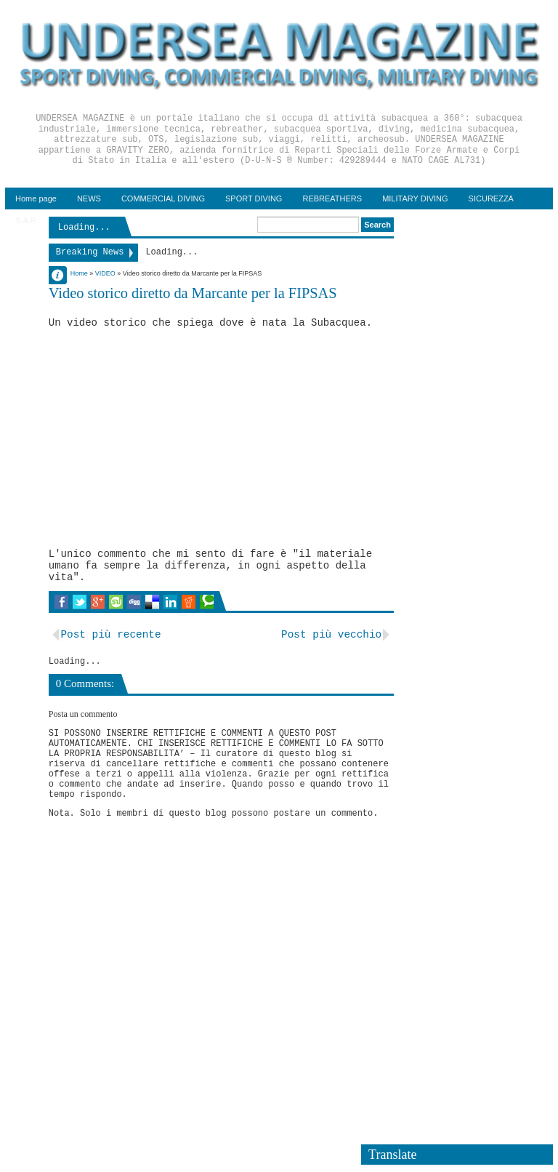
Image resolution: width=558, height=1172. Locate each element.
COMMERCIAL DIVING (163, 198)
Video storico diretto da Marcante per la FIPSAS (193, 293)
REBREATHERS (332, 198)
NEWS (89, 198)
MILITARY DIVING (415, 198)
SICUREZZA (491, 198)
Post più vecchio (331, 635)
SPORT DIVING (253, 198)
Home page (36, 198)
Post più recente (110, 635)
